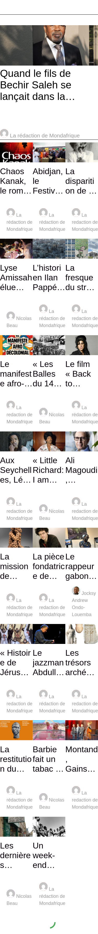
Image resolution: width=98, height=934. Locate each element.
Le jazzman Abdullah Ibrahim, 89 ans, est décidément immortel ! (49, 662)
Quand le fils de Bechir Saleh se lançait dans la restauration (35, 85)
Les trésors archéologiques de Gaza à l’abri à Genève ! (81, 662)
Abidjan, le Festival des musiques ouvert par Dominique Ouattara (49, 181)
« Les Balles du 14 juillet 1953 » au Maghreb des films (47, 373)
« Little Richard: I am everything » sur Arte (48, 470)
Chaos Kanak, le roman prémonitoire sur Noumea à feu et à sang (16, 181)
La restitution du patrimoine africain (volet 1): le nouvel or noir (16, 759)
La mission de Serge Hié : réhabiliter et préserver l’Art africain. (16, 566)
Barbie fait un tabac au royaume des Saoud (49, 759)
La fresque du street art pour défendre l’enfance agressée (81, 277)
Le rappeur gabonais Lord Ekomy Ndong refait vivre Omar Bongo (80, 566)
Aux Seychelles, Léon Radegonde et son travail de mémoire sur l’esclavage (16, 470)
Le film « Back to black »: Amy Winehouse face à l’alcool (81, 373)
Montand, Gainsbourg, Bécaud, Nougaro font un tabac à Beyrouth (81, 759)
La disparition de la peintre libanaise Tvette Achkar (80, 181)
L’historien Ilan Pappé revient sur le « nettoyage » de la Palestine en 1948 (49, 277)
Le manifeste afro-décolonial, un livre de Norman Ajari (16, 373)
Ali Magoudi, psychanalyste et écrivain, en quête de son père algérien (81, 470)
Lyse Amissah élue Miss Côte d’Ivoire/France (16, 277)
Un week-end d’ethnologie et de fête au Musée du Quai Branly (47, 855)
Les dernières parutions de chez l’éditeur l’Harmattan (15, 855)
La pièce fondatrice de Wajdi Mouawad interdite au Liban (49, 566)
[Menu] (7, 7)
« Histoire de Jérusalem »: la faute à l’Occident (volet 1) (16, 662)
